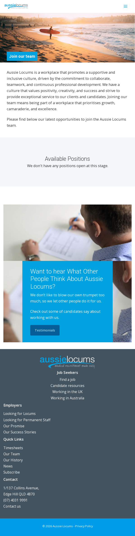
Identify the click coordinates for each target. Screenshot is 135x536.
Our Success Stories (19, 432)
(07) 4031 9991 (15, 500)
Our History (13, 460)
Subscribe (11, 472)
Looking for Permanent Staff (26, 419)
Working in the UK (67, 391)
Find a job (67, 379)
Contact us (12, 506)
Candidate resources (67, 385)
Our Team (11, 453)
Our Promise (13, 425)
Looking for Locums (19, 413)
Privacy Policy (84, 526)
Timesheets (13, 447)
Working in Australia (67, 398)
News (8, 466)
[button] (45, 330)
